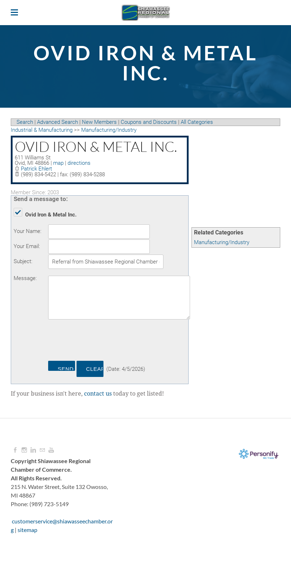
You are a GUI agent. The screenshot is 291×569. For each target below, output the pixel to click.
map (58, 163)
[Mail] (42, 450)
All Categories (197, 122)
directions (79, 163)
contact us (98, 394)
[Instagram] (24, 450)
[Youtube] (51, 450)
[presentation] (102, 341)
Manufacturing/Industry (221, 242)
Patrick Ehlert (36, 168)
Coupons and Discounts (149, 122)
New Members (99, 122)
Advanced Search (57, 122)
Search (25, 122)
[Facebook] (15, 450)
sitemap (27, 529)
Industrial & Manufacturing (42, 130)
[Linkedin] (33, 450)
